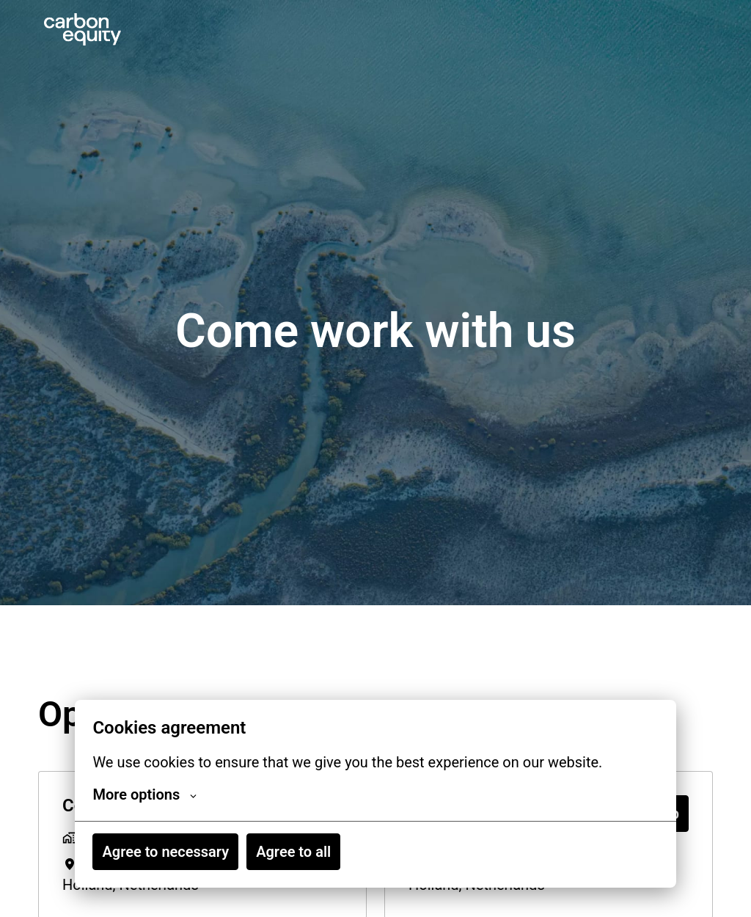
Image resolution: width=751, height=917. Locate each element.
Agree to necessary (165, 852)
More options (144, 794)
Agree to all (293, 852)
